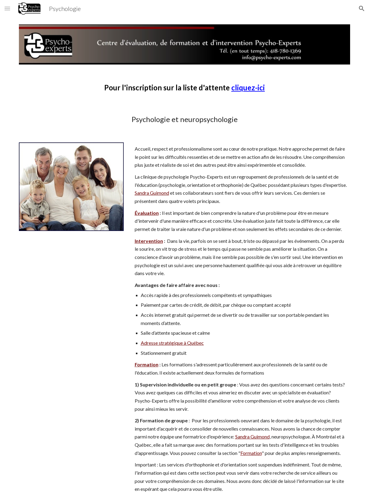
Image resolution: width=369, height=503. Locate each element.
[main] (184, 87)
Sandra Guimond (152, 193)
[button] (7, 8)
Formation (251, 453)
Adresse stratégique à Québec (172, 343)
